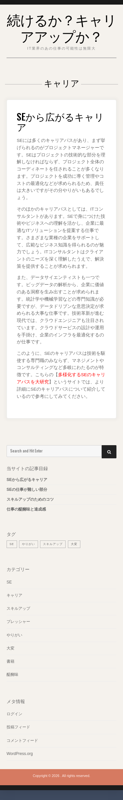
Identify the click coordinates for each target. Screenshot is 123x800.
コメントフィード (22, 740)
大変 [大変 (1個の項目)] (74, 544)
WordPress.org (20, 753)
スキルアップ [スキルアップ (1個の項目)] (53, 544)
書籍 (10, 661)
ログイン (14, 714)
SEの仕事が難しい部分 (27, 489)
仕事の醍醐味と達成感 (26, 509)
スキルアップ (18, 608)
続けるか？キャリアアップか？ (61, 27)
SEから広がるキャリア (60, 121)
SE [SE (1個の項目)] (12, 544)
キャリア (14, 595)
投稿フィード (18, 727)
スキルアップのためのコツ (30, 499)
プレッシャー (18, 621)
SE (9, 582)
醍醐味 (12, 674)
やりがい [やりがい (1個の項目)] (28, 544)
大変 (10, 648)
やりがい (14, 635)
